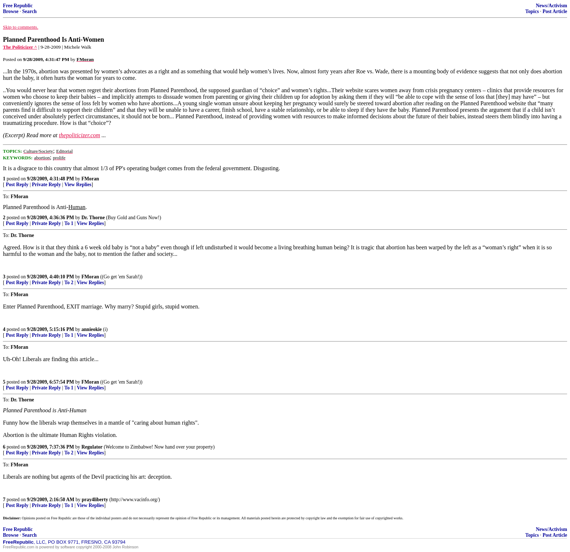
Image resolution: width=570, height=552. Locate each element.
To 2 (68, 282)
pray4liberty (95, 499)
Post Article (554, 11)
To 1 (68, 223)
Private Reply (46, 184)
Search (29, 11)
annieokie (91, 329)
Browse (11, 11)
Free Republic (18, 5)
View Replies (78, 184)
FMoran (90, 178)
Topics (532, 11)
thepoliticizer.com (79, 135)
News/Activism (551, 5)
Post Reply (17, 184)
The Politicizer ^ (20, 47)
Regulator (92, 447)
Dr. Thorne (93, 217)
